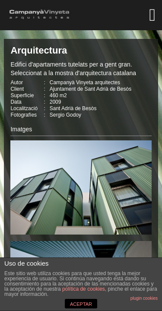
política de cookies (83, 289)
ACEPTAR (81, 304)
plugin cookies (144, 298)
